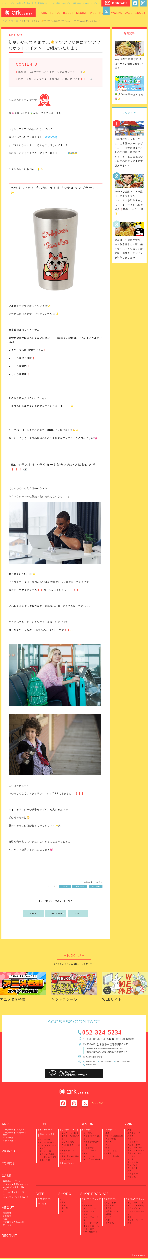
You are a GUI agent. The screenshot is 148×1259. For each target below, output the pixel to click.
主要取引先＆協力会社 (13, 1223)
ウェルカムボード (48, 1145)
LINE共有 (95, 887)
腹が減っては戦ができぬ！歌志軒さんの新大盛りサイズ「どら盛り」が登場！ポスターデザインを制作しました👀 (129, 249)
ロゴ (64, 1198)
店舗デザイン (109, 1198)
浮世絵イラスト (67, 1163)
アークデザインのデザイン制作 (16, 1134)
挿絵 (64, 1153)
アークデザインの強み (13, 1130)
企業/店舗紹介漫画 (70, 1156)
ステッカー (132, 1173)
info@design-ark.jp (93, 1057)
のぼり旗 (131, 1175)
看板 (108, 1133)
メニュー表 (89, 1156)
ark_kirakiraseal (106, 1062)
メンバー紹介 (9, 1138)
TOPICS (15, 21)
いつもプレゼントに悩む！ (16, 1198)
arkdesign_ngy (91, 1065)
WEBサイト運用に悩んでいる (15, 1189)
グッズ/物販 (111, 1150)
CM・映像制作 (91, 1230)
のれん (109, 1142)
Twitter (65, 887)
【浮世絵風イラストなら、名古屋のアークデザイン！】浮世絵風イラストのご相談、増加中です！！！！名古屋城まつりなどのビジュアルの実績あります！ (129, 152)
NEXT (81, 914)
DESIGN (87, 1125)
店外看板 (110, 1204)
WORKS (8, 1152)
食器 (108, 1148)
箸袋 (129, 1216)
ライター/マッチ (135, 1218)
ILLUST (42, 1125)
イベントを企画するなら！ (16, 1185)
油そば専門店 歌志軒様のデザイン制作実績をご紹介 (129, 63)
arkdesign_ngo (91, 1062)
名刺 (86, 1153)
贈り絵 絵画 (45, 1151)
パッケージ (89, 1148)
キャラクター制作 (70, 1133)
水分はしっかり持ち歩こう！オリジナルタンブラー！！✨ (52, 72)
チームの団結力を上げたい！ (14, 1194)
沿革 (5, 1220)
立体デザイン (109, 1130)
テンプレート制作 (92, 1159)
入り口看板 (111, 1201)
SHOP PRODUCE (94, 1193)
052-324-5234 (102, 1032)
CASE (6, 1176)
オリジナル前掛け (136, 1204)
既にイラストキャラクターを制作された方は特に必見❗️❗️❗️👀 (55, 79)
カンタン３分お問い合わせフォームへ (74, 1074)
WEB (40, 1193)
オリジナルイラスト (69, 1130)
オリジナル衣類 (135, 1147)
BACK (30, 914)
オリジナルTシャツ (136, 1201)
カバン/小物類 (112, 1156)
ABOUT (8, 1208)
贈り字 (65, 1207)
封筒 (129, 1221)
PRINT (129, 1125)
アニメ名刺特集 (13, 1000)
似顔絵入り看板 (47, 1154)
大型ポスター (133, 1145)
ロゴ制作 (88, 1133)
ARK (5, 1125)
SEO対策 (42, 1203)
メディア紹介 (9, 1141)
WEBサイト (112, 1000)
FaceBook (79, 887)
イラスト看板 (68, 1142)
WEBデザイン (44, 1198)
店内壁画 (110, 1221)
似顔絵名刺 (45, 1140)
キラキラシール (64, 1000)
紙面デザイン (88, 1130)
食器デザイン (133, 1207)
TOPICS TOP (57, 914)
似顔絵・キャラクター (46, 1135)
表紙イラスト (68, 1150)
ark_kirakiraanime (122, 1062)
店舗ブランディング (91, 1198)
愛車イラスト (46, 1160)
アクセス (7, 1226)
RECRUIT (9, 1236)
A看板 (108, 1213)
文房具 (109, 1153)
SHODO (64, 1193)
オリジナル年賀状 (48, 1157)
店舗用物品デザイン (135, 1198)
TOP (5, 21)
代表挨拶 (7, 1214)
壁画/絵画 (66, 1159)
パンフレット (90, 1150)
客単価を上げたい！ (12, 1182)
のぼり (109, 1145)
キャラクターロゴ (48, 1148)
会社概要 (7, 1217)
